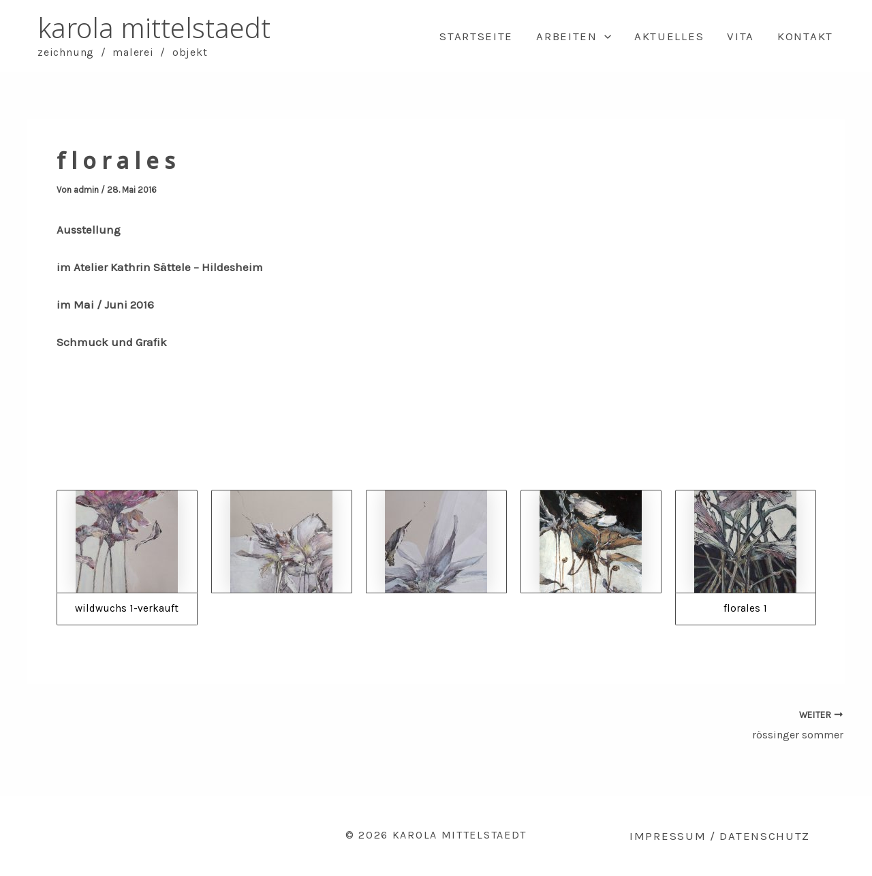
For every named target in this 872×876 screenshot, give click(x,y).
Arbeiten (573, 36)
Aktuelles (669, 36)
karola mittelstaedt (153, 27)
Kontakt (805, 36)
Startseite (476, 36)
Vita (740, 36)
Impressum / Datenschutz (719, 836)
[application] (604, 36)
